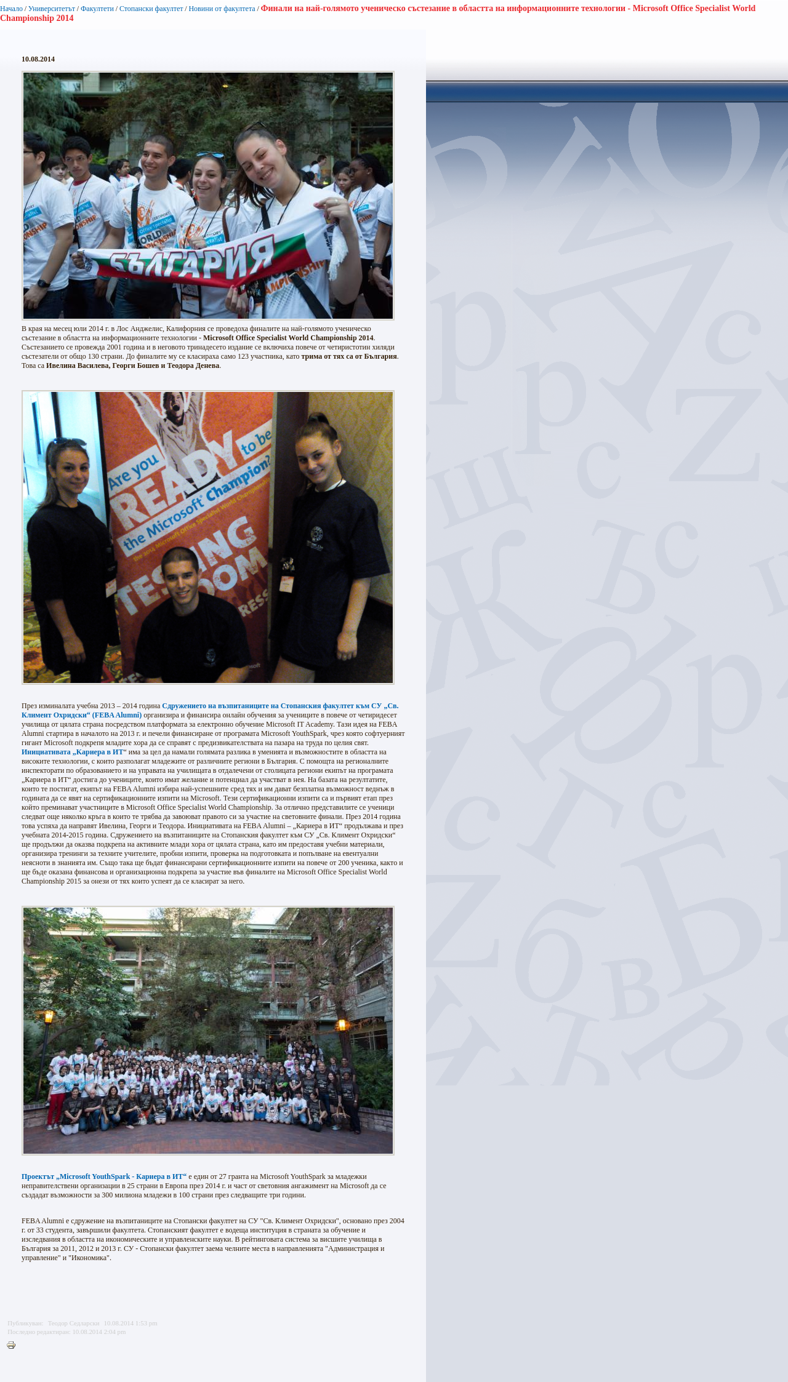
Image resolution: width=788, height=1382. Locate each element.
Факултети (97, 8)
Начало (11, 8)
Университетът (51, 8)
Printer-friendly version (14, 1345)
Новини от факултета (221, 8)
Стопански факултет (151, 8)
